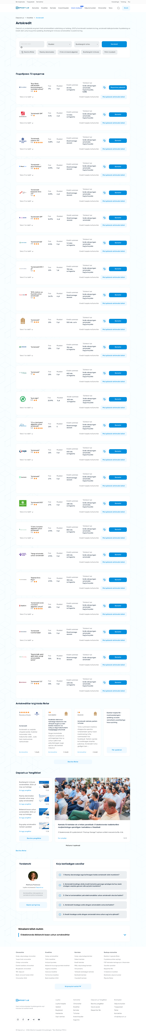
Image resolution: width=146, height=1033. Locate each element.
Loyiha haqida (61, 1004)
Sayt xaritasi (60, 1016)
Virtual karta (79, 968)
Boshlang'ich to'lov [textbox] (83, 44)
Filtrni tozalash (110, 52)
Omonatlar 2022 (21, 978)
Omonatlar (102, 8)
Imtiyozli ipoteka (50, 962)
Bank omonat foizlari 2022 (24, 975)
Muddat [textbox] (51, 44)
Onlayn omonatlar (22, 962)
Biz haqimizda (20, 2)
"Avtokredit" (35, 320)
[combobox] (59, 44)
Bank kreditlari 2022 (52, 978)
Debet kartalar (79, 959)
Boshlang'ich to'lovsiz (91, 52)
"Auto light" (35, 398)
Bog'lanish (59, 1010)
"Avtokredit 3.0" (36, 681)
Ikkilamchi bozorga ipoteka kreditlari (57, 965)
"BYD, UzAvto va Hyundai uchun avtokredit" (37, 294)
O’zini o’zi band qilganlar (69, 52)
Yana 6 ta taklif (26, 123)
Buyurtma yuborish (118, 87)
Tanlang (123, 2)
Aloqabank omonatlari (23, 968)
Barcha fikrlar (73, 762)
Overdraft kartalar (80, 978)
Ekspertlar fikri (108, 968)
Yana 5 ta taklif (26, 149)
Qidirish (58, 1007)
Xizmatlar (35, 8)
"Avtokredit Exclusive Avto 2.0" (36, 191)
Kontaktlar (39, 2)
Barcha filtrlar (27, 52)
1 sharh (37, 752)
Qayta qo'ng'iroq (33, 905)
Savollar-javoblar (109, 965)
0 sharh (65, 752)
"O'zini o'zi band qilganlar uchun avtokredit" (36, 528)
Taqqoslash (30, 2)
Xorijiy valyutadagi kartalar (83, 956)
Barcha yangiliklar (34, 838)
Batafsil (118, 114)
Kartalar (53, 8)
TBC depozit (20, 972)
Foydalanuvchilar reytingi (112, 959)
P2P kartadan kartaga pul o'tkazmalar (116, 962)
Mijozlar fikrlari (108, 978)
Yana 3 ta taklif (26, 175)
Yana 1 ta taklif (26, 225)
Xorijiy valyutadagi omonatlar (25, 956)
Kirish (126, 8)
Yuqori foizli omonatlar (23, 959)
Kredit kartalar (79, 962)
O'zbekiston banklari (111, 972)
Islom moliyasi (76, 8)
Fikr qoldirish (117, 750)
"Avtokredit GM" (37, 113)
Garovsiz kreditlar (51, 972)
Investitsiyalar (63, 8)
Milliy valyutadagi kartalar (83, 965)
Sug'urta (76, 1020)
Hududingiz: (115, 2)
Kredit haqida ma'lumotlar (89, 97)
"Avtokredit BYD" (37, 502)
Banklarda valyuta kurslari (112, 975)
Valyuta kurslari (90, 8)
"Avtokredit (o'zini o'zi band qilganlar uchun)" (37, 605)
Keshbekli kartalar (80, 975)
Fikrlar (116, 1010)
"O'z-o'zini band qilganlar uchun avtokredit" (36, 424)
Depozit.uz (20, 18)
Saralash (114, 44)
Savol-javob (95, 1007)
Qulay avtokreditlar (51, 956)
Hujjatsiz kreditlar (51, 968)
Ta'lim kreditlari (50, 959)
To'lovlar (76, 1013)
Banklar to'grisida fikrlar (111, 956)
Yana (110, 8)
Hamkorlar (59, 1013)
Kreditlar (44, 8)
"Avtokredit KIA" (36, 242)
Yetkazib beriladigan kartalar (84, 972)
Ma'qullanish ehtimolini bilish (114, 97)
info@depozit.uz (120, 1016)
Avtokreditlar (23, 752)
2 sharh (95, 752)
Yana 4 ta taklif (26, 97)
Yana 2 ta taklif (26, 538)
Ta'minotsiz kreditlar (52, 975)
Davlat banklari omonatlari (25, 965)
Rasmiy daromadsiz (47, 52)
